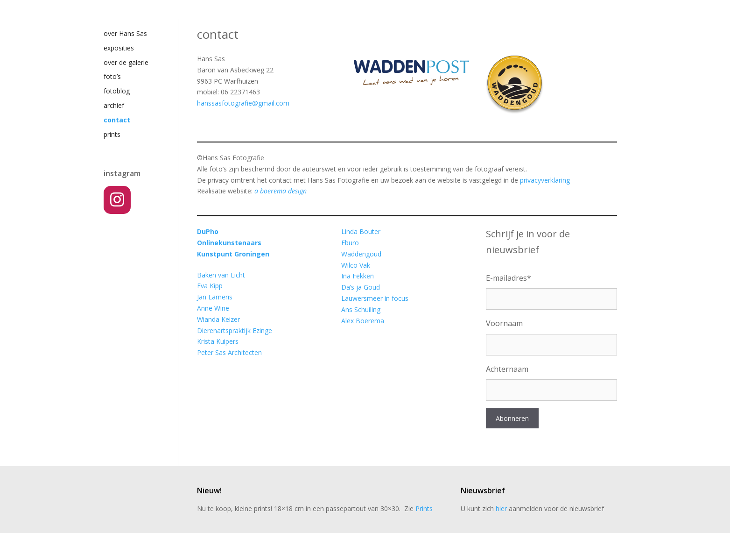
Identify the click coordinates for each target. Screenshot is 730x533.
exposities (119, 47)
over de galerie (126, 62)
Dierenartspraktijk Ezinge (234, 330)
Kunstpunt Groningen (233, 253)
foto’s (112, 76)
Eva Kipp (210, 285)
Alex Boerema (362, 320)
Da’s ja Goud (360, 287)
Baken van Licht (221, 274)
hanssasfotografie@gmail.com (243, 103)
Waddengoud (361, 253)
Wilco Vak (355, 265)
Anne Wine (213, 308)
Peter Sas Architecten (229, 352)
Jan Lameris (214, 296)
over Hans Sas (125, 33)
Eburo (350, 242)
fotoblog (117, 90)
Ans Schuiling (360, 309)
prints (112, 134)
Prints (424, 508)
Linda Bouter (360, 231)
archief (114, 105)
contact (117, 119)
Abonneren (512, 418)
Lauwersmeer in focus (374, 298)
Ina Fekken (357, 275)
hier (501, 508)
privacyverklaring (545, 180)
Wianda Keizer (218, 319)
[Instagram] (117, 200)
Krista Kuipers (218, 341)
